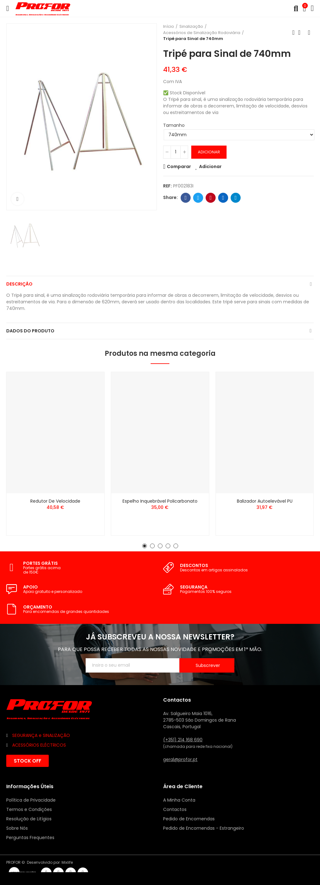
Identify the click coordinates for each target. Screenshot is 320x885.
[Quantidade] (175, 152)
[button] (144, 546)
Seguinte (309, 32)
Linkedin (223, 198)
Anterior (293, 32)
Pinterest (211, 198)
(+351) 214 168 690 (182, 740)
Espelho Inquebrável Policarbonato (160, 501)
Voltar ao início (301, 32)
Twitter (198, 198)
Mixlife (67, 862)
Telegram (236, 198)
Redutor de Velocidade (55, 501)
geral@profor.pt (180, 759)
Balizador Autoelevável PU (264, 501)
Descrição (19, 284)
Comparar (179, 166)
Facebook (186, 198)
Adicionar (209, 152)
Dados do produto (30, 331)
